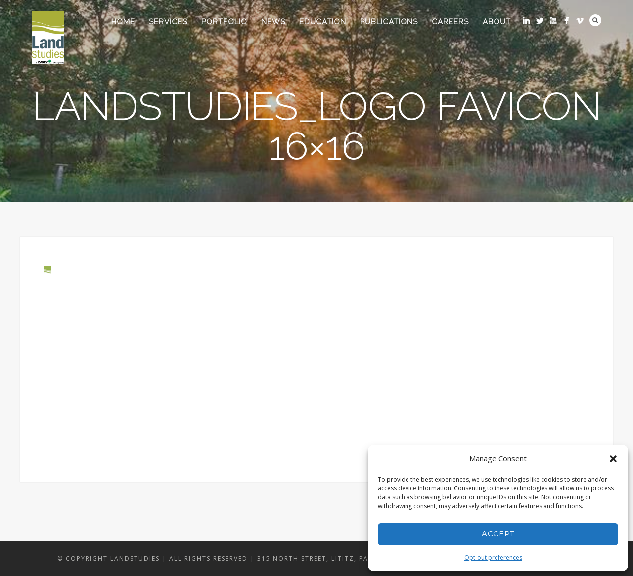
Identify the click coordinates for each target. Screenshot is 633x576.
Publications (389, 21)
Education (322, 21)
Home (123, 21)
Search (595, 20)
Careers (450, 21)
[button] (613, 459)
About (497, 21)
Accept (498, 533)
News (273, 21)
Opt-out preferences (493, 557)
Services (168, 21)
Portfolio (224, 21)
